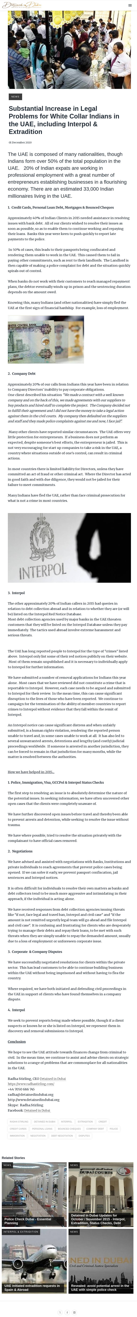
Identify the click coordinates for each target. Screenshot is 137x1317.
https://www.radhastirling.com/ (33, 1084)
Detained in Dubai (54, 1078)
